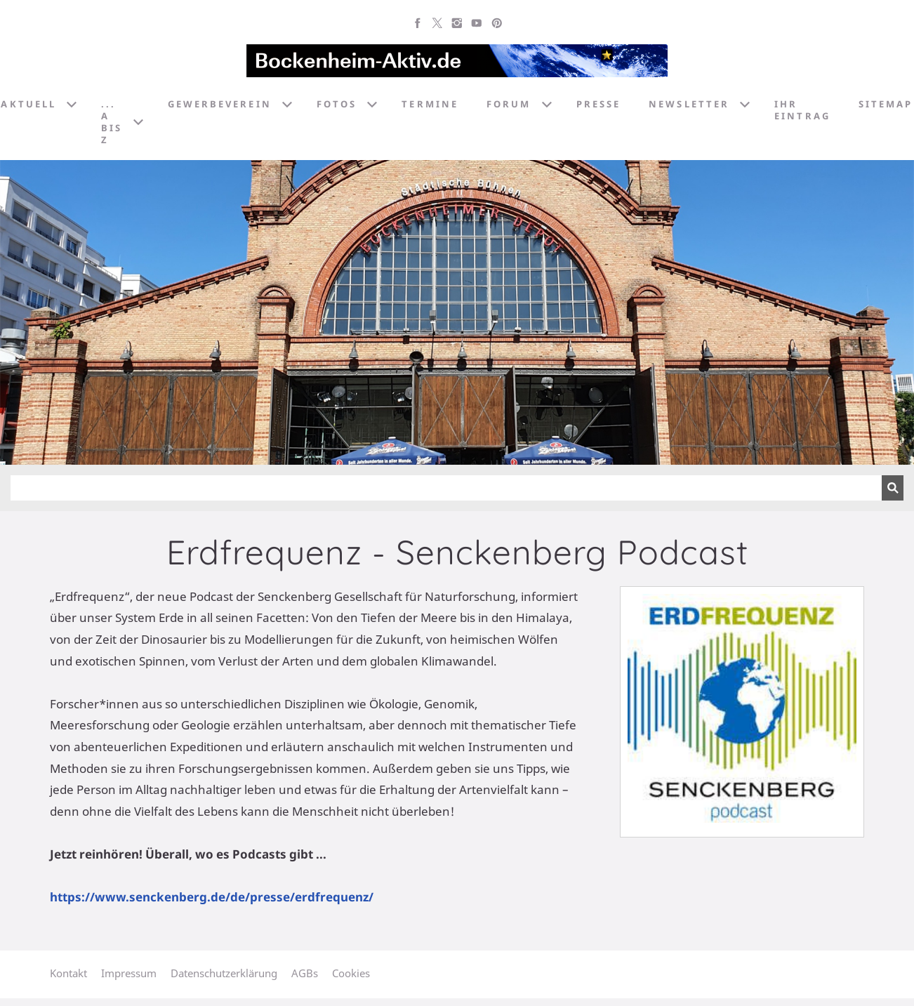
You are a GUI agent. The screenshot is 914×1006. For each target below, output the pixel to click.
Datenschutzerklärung (224, 973)
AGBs (304, 973)
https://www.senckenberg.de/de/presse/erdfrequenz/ (211, 897)
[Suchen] (446, 488)
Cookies (351, 973)
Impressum (129, 973)
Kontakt (68, 973)
